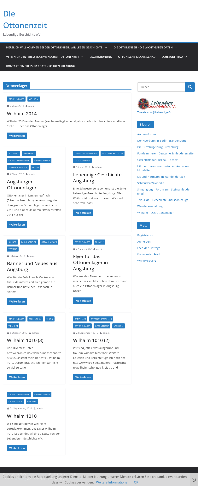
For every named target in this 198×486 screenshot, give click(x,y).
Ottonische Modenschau (136, 57)
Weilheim (33, 99)
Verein (35, 167)
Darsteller (29, 153)
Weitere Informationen (112, 482)
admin (31, 106)
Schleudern (35, 319)
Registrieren (145, 235)
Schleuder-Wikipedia (150, 183)
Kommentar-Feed (148, 254)
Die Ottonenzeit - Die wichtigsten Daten (143, 47)
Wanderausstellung (150, 206)
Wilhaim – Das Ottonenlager (155, 213)
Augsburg (13, 153)
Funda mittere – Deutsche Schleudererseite (165, 153)
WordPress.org (146, 261)
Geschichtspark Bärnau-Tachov (157, 160)
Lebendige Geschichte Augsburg (97, 177)
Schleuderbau (172, 57)
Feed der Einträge (148, 248)
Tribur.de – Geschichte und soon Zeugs (162, 200)
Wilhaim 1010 (22, 416)
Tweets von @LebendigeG (154, 112)
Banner (12, 242)
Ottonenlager (16, 99)
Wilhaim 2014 (22, 113)
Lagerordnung (101, 57)
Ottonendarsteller (19, 160)
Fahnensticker (28, 242)
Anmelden (144, 241)
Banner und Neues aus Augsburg (32, 266)
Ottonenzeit (102, 326)
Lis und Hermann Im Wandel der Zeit (161, 176)
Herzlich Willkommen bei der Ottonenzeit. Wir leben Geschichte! (54, 47)
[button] (105, 47)
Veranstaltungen (18, 167)
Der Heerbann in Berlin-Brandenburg (161, 140)
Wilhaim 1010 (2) (91, 340)
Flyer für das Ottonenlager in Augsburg (90, 262)
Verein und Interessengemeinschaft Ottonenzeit (42, 57)
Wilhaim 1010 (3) (25, 340)
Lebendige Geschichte (86, 153)
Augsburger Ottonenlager (22, 184)
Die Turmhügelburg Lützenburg (157, 147)
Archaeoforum (146, 134)
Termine (13, 249)
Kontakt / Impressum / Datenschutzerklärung (40, 66)
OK (136, 482)
